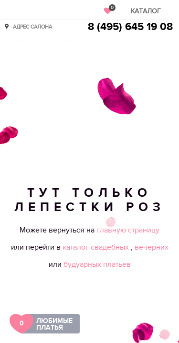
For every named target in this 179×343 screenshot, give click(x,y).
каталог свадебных (97, 247)
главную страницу (127, 230)
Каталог (146, 11)
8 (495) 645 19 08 (130, 26)
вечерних (151, 247)
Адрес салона (32, 26)
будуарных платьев (97, 264)
